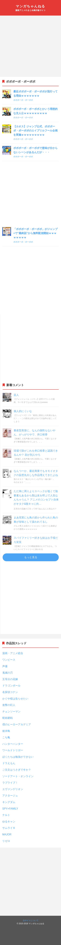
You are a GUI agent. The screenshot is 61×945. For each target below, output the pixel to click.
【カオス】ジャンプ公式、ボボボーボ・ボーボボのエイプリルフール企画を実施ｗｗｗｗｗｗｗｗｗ (35, 130)
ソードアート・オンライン (18, 776)
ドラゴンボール (11, 685)
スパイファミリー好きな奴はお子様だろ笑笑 (36, 539)
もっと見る (30, 557)
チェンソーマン (11, 711)
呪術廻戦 (7, 718)
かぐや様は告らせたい (15, 698)
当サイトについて (30, 920)
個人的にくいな (23, 411)
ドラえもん (8, 763)
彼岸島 (6, 731)
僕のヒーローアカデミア (16, 724)
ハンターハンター (12, 744)
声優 (4, 666)
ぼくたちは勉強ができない (18, 756)
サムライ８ (8, 828)
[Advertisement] (30, 46)
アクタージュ (10, 795)
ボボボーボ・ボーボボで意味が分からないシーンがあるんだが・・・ (35, 150)
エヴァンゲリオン (12, 789)
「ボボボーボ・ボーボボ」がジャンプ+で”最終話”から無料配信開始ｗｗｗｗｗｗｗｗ (35, 233)
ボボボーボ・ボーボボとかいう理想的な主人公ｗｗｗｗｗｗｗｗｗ (35, 111)
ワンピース (8, 659)
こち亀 (6, 737)
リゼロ (6, 841)
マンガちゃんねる (30, 6)
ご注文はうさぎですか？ (16, 769)
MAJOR (6, 834)
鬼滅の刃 (7, 672)
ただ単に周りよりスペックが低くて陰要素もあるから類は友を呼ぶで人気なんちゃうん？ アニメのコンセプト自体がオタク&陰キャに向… (36, 497)
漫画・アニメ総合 (12, 653)
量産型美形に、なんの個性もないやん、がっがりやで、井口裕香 (34, 432)
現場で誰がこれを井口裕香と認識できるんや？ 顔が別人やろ (36, 452)
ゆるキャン (8, 821)
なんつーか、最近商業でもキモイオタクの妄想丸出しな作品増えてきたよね (36, 473)
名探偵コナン (10, 692)
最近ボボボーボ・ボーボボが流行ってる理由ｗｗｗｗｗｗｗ (35, 93)
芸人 (16, 395)
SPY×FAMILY (10, 808)
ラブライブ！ (10, 782)
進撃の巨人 (8, 705)
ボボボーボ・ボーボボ (23, 100)
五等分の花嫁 (10, 679)
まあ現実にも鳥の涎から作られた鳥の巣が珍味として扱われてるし (36, 519)
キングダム (8, 802)
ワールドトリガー (12, 750)
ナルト (6, 815)
